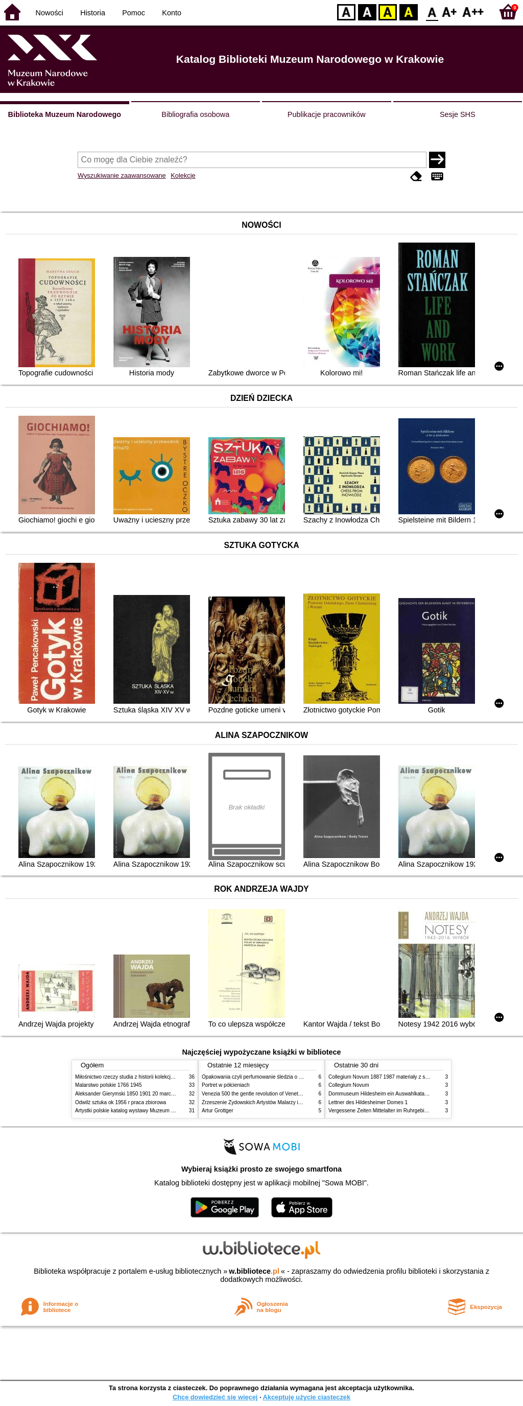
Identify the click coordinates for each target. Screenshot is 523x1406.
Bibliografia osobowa (195, 114)
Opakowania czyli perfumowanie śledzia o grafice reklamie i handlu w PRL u (288, 1077)
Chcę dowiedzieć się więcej (215, 1397)
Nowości (49, 13)
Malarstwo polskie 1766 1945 (108, 1085)
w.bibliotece (254, 1271)
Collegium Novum (348, 1085)
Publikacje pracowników (327, 114)
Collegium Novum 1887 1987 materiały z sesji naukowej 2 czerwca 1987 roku (416, 1077)
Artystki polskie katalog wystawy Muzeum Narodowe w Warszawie (150, 1110)
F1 (450, 11)
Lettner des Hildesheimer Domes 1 (368, 1102)
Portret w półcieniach (226, 1085)
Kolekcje (183, 175)
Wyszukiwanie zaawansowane (122, 175)
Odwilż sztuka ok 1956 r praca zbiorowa (120, 1102)
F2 (473, 11)
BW (367, 11)
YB (387, 11)
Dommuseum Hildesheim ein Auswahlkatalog (380, 1094)
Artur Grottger (217, 1110)
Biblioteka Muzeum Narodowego (64, 114)
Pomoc (133, 13)
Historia (92, 13)
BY (408, 11)
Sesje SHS (458, 114)
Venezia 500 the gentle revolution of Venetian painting (263, 1094)
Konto (171, 13)
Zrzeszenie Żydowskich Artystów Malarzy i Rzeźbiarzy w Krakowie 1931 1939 (290, 1102)
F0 (432, 11)
